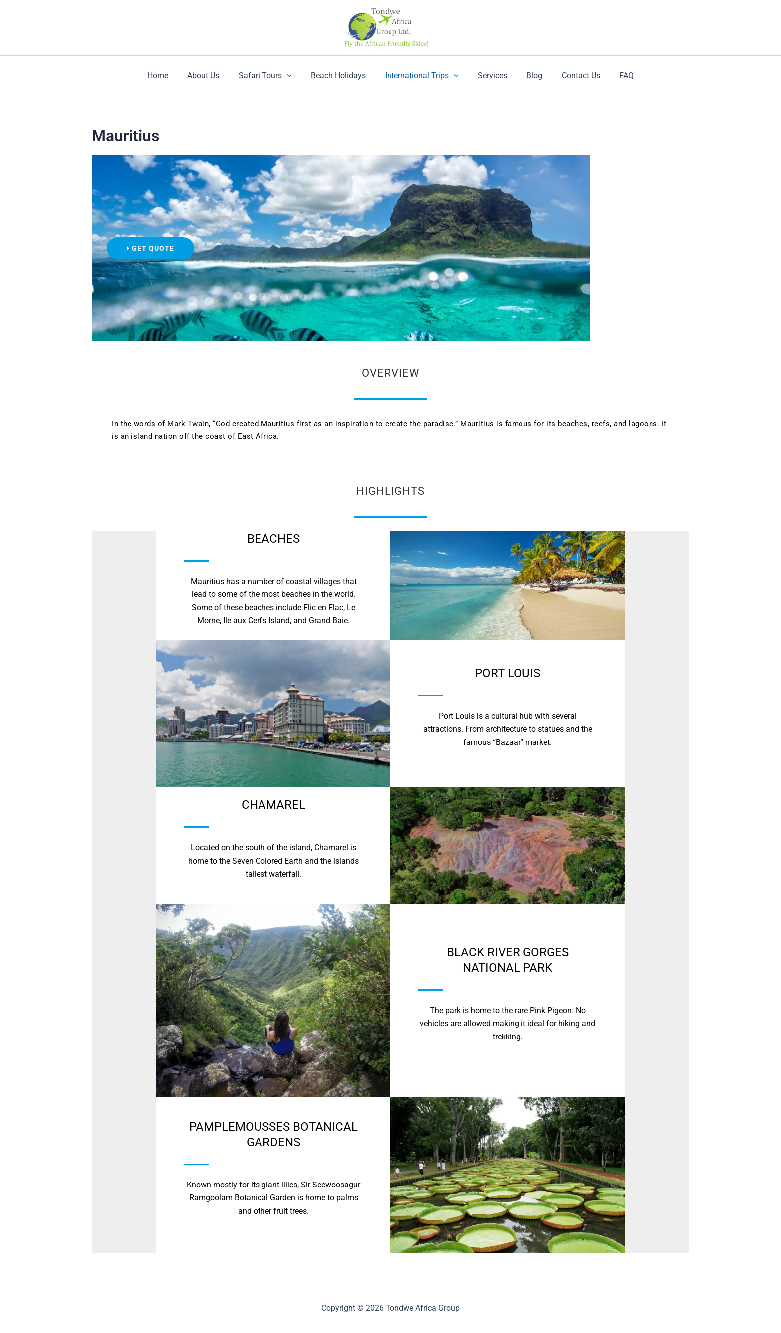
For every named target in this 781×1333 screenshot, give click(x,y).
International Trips (422, 76)
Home (170, 75)
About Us (213, 75)
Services (489, 75)
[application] (293, 76)
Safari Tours (271, 76)
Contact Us (571, 75)
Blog (528, 75)
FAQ (613, 75)
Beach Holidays (341, 75)
